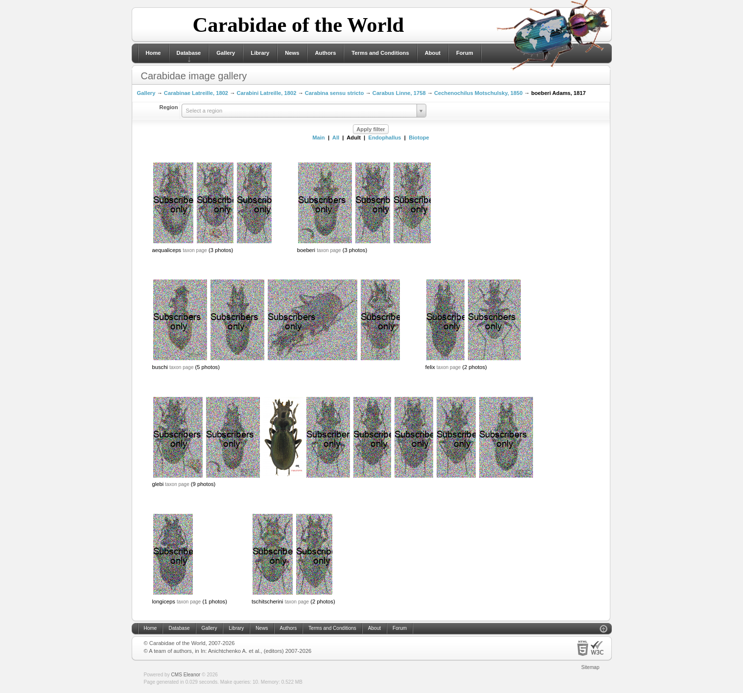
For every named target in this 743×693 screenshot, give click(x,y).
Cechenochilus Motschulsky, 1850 (478, 93)
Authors (325, 53)
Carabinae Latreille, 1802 (196, 93)
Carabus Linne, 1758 (399, 93)
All (335, 137)
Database (189, 53)
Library (260, 53)
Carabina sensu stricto (334, 93)
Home (153, 53)
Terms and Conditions (380, 53)
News (292, 53)
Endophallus (384, 137)
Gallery (225, 53)
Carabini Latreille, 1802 (266, 93)
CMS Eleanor (186, 674)
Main (318, 137)
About (433, 53)
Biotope (419, 137)
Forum (464, 53)
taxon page (195, 250)
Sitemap (590, 667)
